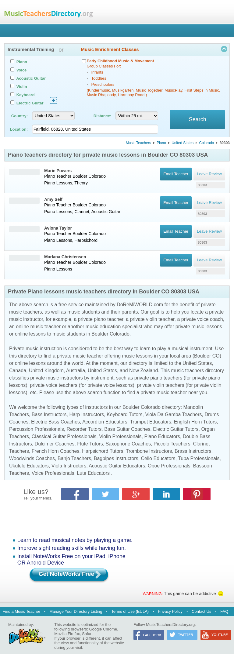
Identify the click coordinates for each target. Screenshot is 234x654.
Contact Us (201, 611)
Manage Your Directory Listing (75, 611)
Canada (17, 370)
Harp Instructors (86, 414)
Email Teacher (175, 174)
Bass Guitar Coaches (127, 429)
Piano (161, 143)
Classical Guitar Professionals (64, 436)
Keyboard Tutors (124, 414)
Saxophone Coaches (128, 443)
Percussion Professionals (36, 429)
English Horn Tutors (195, 421)
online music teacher (38, 326)
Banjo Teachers (74, 458)
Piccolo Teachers (172, 443)
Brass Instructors (193, 451)
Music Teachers (138, 143)
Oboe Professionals (169, 465)
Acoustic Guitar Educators (117, 465)
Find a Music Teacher (21, 611)
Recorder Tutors (84, 429)
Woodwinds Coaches (32, 458)
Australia (75, 370)
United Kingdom (46, 370)
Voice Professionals (53, 473)
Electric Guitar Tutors (175, 429)
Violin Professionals (120, 436)
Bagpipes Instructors (116, 458)
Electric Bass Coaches (55, 421)
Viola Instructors (68, 465)
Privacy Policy (170, 611)
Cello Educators (158, 458)
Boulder (80, 176)
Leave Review (209, 174)
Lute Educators (93, 473)
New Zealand (143, 370)
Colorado (206, 143)
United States (182, 143)
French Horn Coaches (56, 451)
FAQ (224, 611)
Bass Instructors (49, 414)
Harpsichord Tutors (102, 451)
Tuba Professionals (198, 458)
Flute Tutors (90, 443)
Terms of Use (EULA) (130, 611)
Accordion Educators (104, 421)
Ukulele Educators (29, 465)
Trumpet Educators (150, 421)
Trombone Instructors (149, 451)
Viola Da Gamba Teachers (173, 414)
